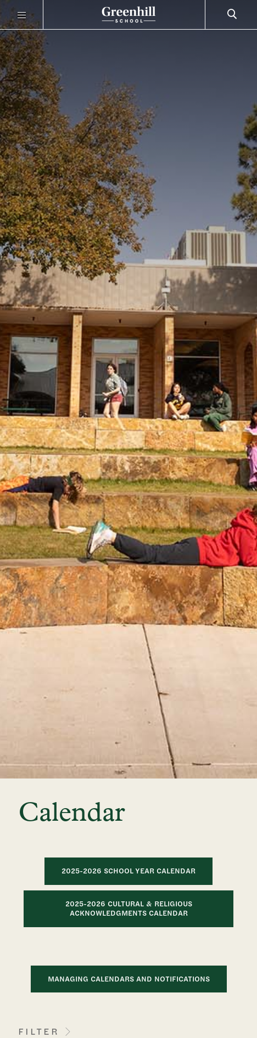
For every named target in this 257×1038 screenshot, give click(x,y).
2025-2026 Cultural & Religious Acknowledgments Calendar (128, 908)
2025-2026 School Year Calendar (128, 871)
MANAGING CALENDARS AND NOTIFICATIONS (129, 979)
